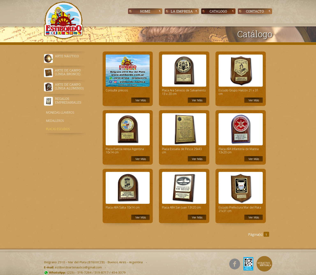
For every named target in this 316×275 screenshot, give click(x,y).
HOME (145, 11)
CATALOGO (218, 11)
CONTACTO (255, 11)
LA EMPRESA (182, 11)
